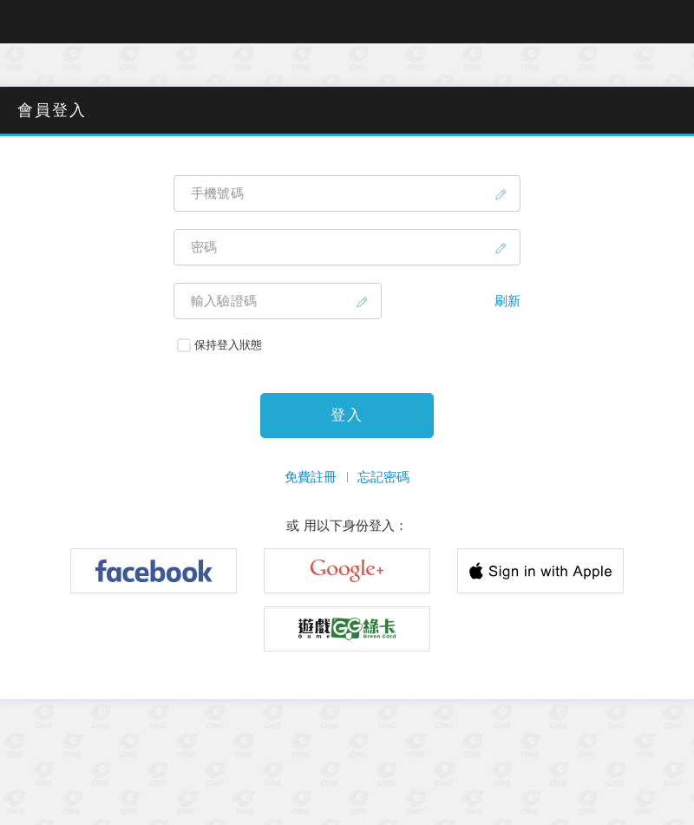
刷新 (507, 300)
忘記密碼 (383, 476)
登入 (347, 415)
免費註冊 (311, 476)
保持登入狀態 (220, 344)
